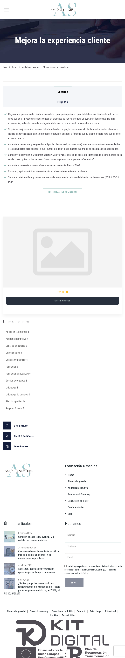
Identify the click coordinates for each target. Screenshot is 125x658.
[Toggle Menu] (6, 9)
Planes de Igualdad (77, 481)
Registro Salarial (14, 408)
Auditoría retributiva (78, 487)
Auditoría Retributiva (16, 338)
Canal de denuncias (15, 345)
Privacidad (110, 611)
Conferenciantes (76, 507)
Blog (70, 513)
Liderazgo (11, 387)
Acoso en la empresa (16, 331)
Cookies (54, 615)
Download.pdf (15, 425)
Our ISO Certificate (18, 436)
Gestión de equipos (15, 380)
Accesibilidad (68, 615)
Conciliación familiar (16, 359)
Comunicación (13, 352)
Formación (11, 366)
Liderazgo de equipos (17, 394)
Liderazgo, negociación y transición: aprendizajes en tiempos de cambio (36, 570)
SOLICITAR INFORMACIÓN (62, 192)
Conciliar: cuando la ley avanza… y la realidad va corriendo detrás (36, 538)
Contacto (81, 611)
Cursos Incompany (39, 611)
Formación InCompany (79, 494)
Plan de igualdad (14, 401)
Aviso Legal (95, 611)
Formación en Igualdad (17, 373)
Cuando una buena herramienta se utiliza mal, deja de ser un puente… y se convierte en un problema (38, 555)
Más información (62, 300)
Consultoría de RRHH (78, 500)
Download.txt (15, 446)
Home (71, 474)
